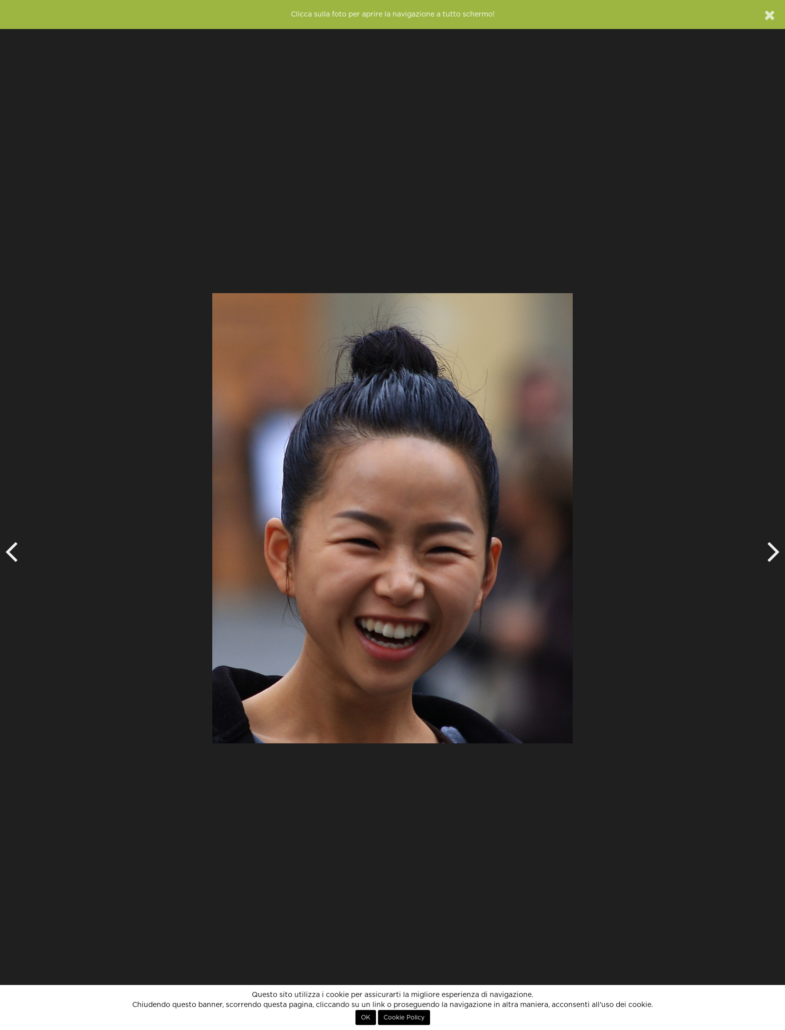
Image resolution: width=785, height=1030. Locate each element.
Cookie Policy (404, 1017)
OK (365, 1017)
